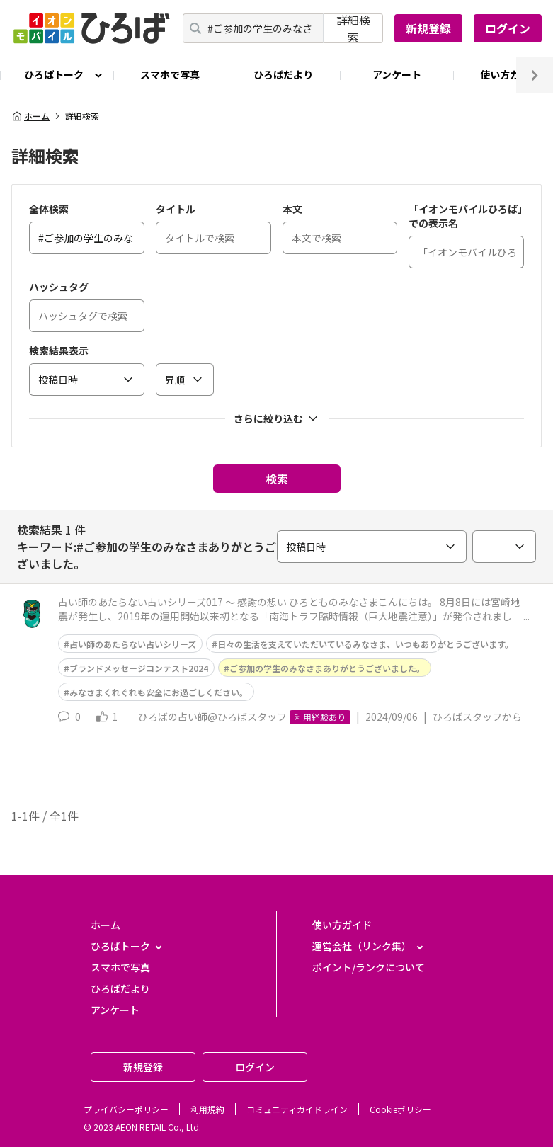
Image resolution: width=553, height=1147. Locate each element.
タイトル (175, 209)
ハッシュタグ (59, 287)
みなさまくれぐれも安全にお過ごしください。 (158, 692)
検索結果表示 (59, 350)
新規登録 (428, 28)
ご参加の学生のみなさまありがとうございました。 (327, 668)
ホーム (30, 116)
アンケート (396, 74)
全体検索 (49, 209)
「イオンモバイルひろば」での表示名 (466, 216)
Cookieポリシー (400, 1109)
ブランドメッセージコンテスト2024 (138, 668)
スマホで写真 (170, 74)
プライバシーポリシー (126, 1109)
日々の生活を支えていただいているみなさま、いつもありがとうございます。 (365, 644)
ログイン (507, 28)
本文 (292, 209)
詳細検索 (353, 28)
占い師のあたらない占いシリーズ (132, 644)
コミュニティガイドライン (297, 1109)
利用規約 (207, 1109)
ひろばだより (283, 74)
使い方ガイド (342, 925)
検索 (277, 478)
